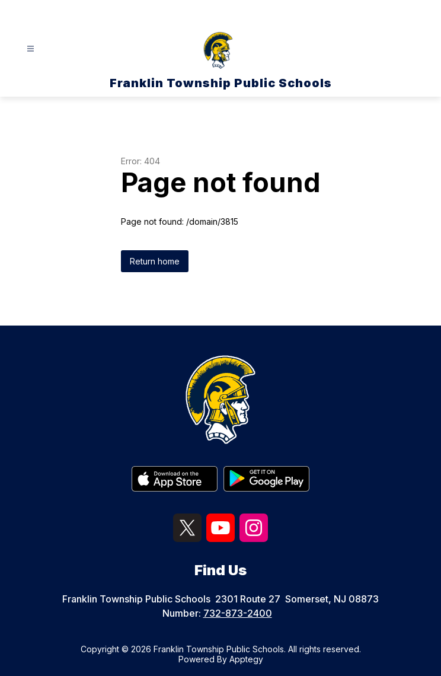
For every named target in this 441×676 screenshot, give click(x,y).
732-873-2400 (237, 613)
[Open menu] (30, 49)
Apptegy (246, 659)
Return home (155, 261)
